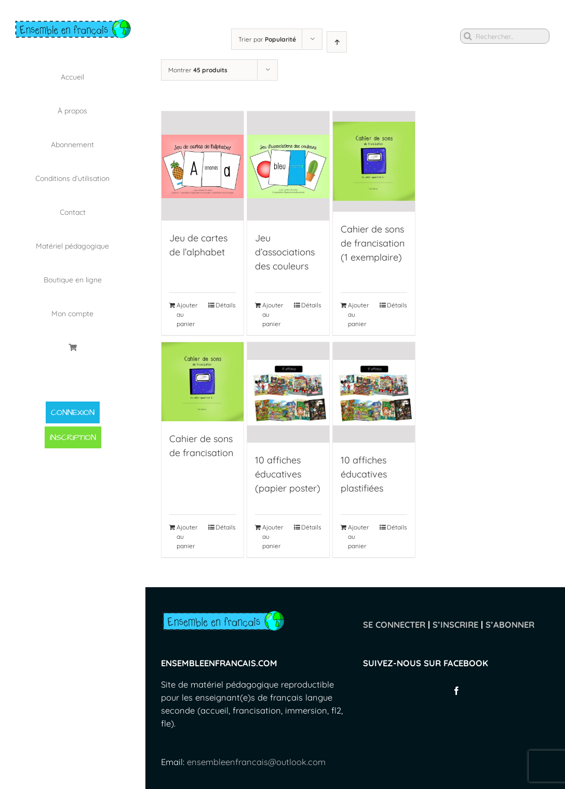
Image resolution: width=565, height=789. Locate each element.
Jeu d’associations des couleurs (285, 252)
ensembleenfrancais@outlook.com (256, 762)
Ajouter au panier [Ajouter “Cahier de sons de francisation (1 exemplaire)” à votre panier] (358, 315)
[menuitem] (72, 77)
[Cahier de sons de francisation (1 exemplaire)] (374, 161)
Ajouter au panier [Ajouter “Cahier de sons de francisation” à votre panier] (187, 537)
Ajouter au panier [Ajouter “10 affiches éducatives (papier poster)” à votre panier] (273, 537)
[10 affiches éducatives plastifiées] (374, 393)
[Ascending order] (337, 42)
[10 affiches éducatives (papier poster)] (288, 393)
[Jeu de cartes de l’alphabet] (203, 166)
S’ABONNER (510, 624)
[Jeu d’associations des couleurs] (288, 166)
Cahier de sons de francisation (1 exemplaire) (373, 243)
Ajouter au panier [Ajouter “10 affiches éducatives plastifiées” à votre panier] (358, 537)
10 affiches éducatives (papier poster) (287, 475)
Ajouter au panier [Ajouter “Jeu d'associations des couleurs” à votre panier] (273, 315)
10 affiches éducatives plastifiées (364, 475)
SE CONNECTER (394, 624)
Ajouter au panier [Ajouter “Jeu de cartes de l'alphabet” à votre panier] (187, 315)
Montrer (197, 70)
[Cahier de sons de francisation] (203, 382)
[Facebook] (456, 691)
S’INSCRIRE (455, 624)
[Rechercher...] (504, 36)
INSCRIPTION (73, 437)
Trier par (267, 39)
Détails (226, 305)
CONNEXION (73, 412)
